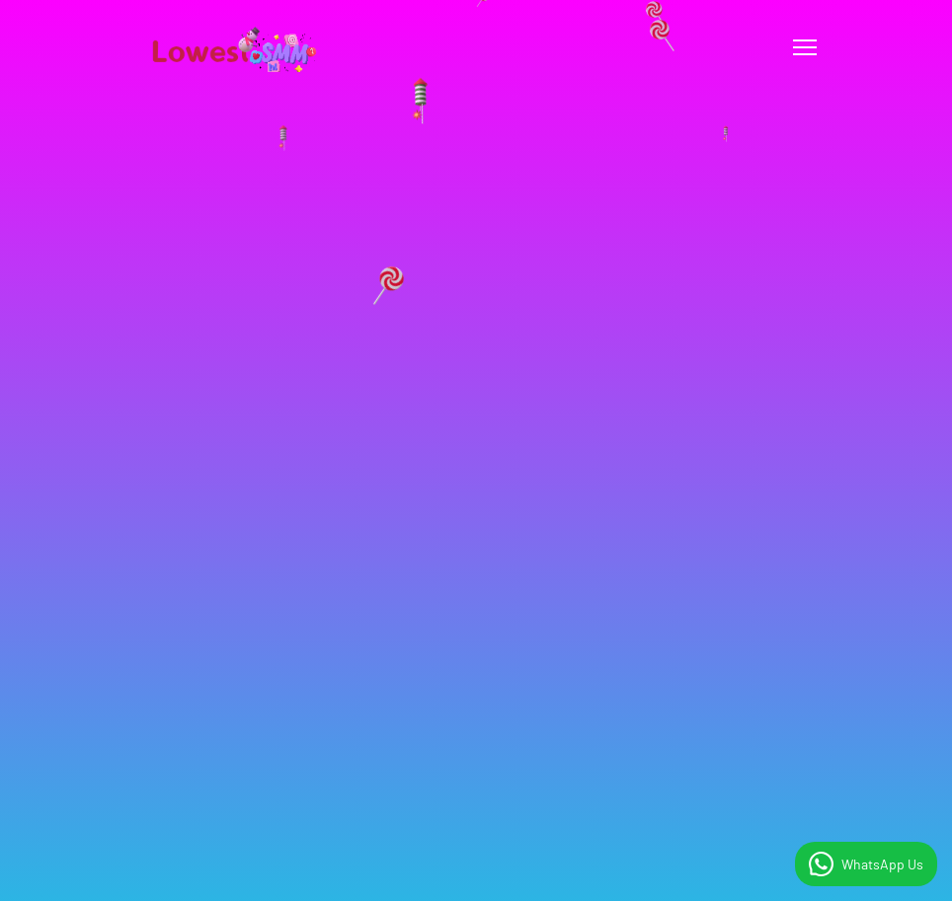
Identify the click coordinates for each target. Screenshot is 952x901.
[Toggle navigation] (805, 47)
